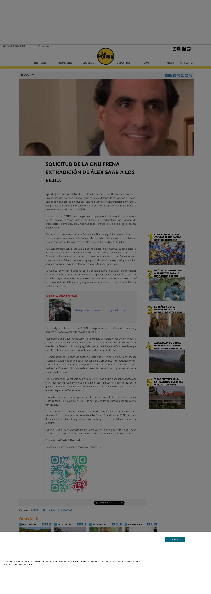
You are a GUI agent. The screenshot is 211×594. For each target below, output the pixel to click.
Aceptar (174, 539)
